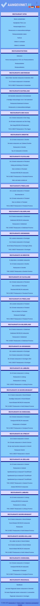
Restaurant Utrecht (19, 450)
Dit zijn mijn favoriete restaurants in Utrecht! (19, 446)
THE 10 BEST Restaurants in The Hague (19, 129)
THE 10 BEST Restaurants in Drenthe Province (19, 271)
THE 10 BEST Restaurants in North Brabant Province (19, 406)
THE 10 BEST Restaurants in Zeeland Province (19, 483)
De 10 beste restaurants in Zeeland (19, 464)
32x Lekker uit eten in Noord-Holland (19, 541)
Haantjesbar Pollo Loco (19, 23)
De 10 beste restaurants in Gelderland (19, 216)
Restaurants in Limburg (19, 377)
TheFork (19, 38)
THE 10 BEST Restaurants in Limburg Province (19, 384)
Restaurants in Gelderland (19, 224)
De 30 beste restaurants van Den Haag (19, 121)
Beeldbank (19, 585)
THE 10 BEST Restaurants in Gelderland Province (19, 227)
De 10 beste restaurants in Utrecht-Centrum (19, 442)
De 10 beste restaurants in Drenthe (19, 139)
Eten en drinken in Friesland (19, 202)
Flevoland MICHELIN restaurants (19, 172)
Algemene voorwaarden (31, 603)
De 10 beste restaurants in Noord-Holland (19, 545)
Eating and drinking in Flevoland (19, 165)
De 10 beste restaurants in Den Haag (19, 117)
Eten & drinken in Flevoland (19, 169)
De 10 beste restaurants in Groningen (19, 242)
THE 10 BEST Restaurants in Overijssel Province (19, 428)
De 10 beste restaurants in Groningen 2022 (19, 359)
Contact (20, 605)
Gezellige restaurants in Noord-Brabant (19, 398)
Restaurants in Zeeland (19, 468)
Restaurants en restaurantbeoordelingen (19, 30)
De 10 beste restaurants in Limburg (19, 373)
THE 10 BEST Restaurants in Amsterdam (19, 85)
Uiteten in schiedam (19, 41)
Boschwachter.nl (19, 194)
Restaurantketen (19, 63)
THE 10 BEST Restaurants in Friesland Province (19, 206)
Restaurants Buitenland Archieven (19, 103)
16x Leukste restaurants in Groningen (19, 238)
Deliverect (19, 56)
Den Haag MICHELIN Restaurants (19, 125)
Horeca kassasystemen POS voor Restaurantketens (19, 59)
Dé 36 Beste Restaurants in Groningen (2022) (19, 246)
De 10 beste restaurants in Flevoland (19, 161)
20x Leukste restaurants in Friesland (19, 191)
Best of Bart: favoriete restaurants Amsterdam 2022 (19, 78)
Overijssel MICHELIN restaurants (20, 420)
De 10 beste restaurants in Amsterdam (19, 81)
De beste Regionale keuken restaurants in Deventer (20, 588)
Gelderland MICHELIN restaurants (19, 220)
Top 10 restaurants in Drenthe (19, 151)
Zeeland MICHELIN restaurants (19, 487)
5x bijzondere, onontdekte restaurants (19, 260)
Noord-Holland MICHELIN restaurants (19, 548)
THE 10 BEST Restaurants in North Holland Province (19, 552)
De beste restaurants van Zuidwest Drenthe (19, 143)
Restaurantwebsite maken (19, 34)
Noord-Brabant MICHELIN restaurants (19, 402)
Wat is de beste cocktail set (19, 180)
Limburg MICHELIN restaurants (19, 501)
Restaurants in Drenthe (19, 147)
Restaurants (19, 527)
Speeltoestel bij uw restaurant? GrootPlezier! (20, 472)
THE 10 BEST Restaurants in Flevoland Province (19, 176)
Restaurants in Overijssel (19, 424)
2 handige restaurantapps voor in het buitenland (19, 99)
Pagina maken (21, 603)
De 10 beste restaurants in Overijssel (20, 417)
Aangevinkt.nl (12, 603)
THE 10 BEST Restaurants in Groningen (19, 249)
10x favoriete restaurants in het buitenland (19, 96)
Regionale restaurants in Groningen (19, 596)
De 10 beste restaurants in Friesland (19, 198)
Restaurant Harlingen (19, 315)
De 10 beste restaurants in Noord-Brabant (19, 395)
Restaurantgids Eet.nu (20, 26)
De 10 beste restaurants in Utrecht (19, 438)
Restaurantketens (19, 67)
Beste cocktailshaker (19, 19)
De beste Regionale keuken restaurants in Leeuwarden (19, 592)
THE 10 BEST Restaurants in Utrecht (20, 453)
